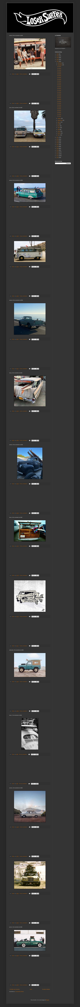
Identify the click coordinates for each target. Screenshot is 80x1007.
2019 (57, 141)
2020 (57, 139)
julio (59, 123)
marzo (59, 131)
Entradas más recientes (15, 989)
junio (59, 125)
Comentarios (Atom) (19, 991)
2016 (57, 146)
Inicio (31, 989)
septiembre (60, 120)
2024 (57, 57)
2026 (57, 54)
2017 (57, 144)
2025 (57, 55)
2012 (57, 153)
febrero (59, 133)
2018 (57, 142)
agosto (59, 122)
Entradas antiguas (46, 989)
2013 (57, 152)
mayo (59, 127)
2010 (57, 157)
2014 (57, 150)
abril (59, 129)
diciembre (60, 63)
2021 (57, 137)
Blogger (47, 1000)
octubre (59, 118)
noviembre (60, 64)
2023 (57, 59)
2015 (57, 148)
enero (59, 135)
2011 (57, 155)
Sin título (59, 66)
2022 (57, 61)
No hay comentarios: (24, 103)
